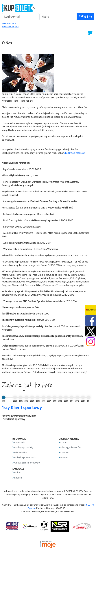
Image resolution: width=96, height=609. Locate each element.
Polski (17, 472)
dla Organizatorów (74, 153)
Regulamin (19, 442)
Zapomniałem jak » (10, 26)
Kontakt (64, 452)
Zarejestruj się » (9, 23)
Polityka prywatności (25, 457)
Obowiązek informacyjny (27, 463)
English (18, 478)
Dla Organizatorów (70, 447)
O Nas (63, 442)
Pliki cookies (20, 452)
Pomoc (64, 457)
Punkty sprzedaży (23, 447)
